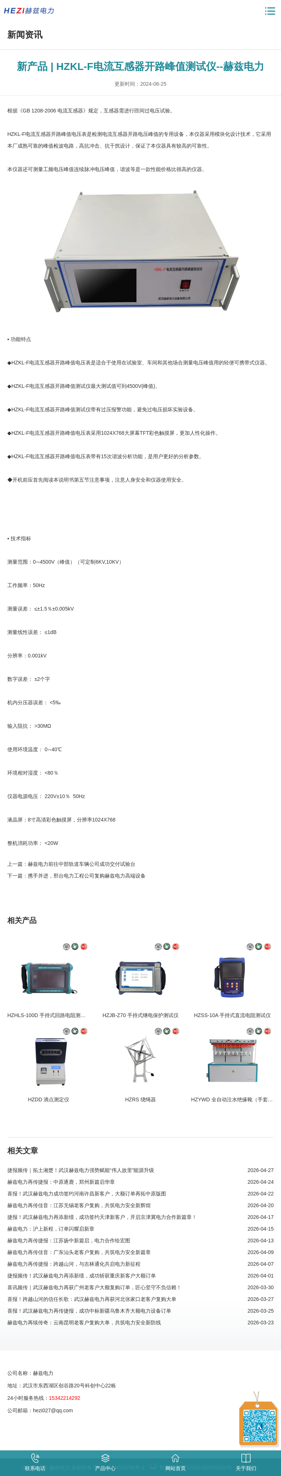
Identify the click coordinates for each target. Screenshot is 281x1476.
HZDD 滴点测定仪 (48, 1099)
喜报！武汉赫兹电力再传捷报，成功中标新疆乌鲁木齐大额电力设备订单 (89, 1311)
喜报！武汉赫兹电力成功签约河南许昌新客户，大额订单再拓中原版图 (86, 1194)
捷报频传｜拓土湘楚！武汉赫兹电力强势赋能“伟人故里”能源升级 (80, 1170)
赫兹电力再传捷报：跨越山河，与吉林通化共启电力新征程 (73, 1264)
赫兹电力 (29, 11)
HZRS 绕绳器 (140, 1099)
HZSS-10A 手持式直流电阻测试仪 (232, 1015)
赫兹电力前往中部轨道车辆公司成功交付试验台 (81, 864)
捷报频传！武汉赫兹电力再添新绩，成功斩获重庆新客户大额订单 (81, 1276)
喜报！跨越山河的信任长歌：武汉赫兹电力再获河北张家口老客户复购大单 (91, 1299)
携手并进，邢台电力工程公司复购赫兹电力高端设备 (87, 876)
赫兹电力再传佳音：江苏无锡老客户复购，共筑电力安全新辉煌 (79, 1205)
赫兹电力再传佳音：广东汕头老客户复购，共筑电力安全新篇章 (79, 1252)
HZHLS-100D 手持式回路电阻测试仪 (49, 1015)
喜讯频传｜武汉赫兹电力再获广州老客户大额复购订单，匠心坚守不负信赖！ (94, 1287)
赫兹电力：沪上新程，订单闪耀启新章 (50, 1229)
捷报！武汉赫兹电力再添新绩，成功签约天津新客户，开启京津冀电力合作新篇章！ (102, 1217)
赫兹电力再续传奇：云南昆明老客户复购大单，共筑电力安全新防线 (84, 1322)
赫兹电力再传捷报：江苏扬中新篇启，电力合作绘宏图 (68, 1240)
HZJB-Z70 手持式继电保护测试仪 (140, 1015)
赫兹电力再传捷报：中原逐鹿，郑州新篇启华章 (61, 1182)
